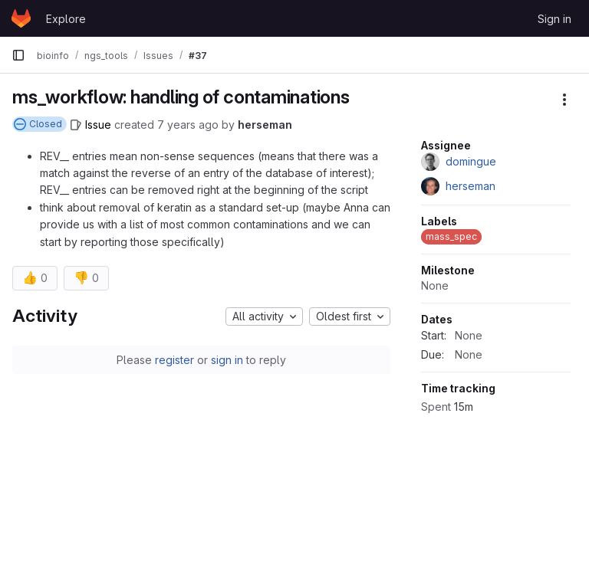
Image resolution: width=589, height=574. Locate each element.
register (174, 359)
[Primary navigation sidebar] (18, 55)
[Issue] (90, 124)
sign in (227, 359)
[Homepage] (21, 18)
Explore (66, 18)
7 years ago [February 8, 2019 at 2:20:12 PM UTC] (188, 124)
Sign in (554, 18)
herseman (265, 124)
